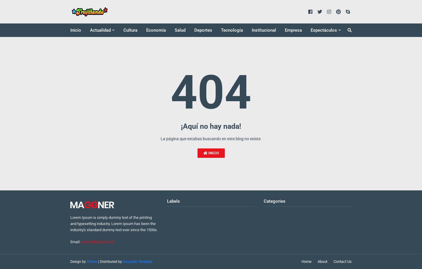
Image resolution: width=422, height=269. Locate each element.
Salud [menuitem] (180, 30)
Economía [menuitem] (156, 30)
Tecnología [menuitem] (232, 30)
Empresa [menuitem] (293, 30)
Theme (92, 262)
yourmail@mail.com (97, 242)
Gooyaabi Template (137, 262)
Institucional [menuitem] (264, 30)
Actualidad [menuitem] (100, 30)
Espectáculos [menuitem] (324, 30)
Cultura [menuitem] (130, 30)
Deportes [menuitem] (203, 30)
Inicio (211, 153)
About (322, 261)
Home (307, 261)
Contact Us (342, 261)
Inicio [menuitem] (75, 30)
